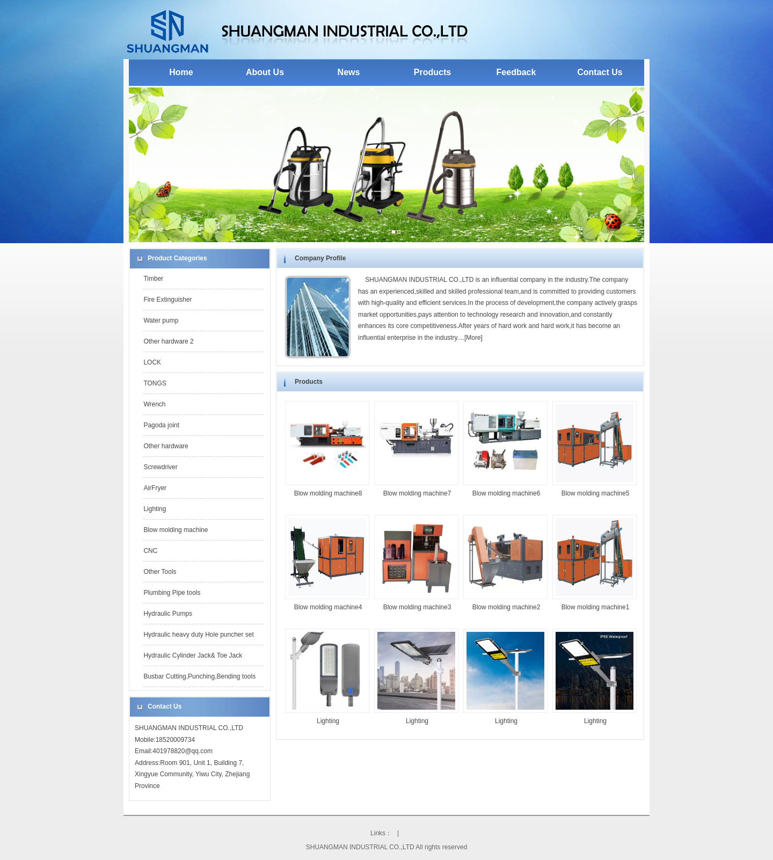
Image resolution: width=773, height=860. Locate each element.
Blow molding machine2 (506, 607)
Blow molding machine (175, 530)
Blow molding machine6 (506, 493)
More (473, 337)
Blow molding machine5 (595, 493)
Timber (153, 278)
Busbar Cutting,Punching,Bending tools (199, 676)
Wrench (154, 404)
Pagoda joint (161, 425)
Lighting (154, 509)
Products (432, 72)
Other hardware (165, 446)
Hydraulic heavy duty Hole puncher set (198, 634)
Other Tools (159, 571)
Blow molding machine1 (595, 607)
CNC (150, 551)
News (349, 72)
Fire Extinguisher (167, 299)
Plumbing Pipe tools (171, 592)
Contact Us (599, 72)
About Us (265, 72)
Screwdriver (160, 467)
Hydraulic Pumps (167, 613)
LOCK (152, 362)
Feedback (516, 72)
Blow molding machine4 (328, 607)
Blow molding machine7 (417, 493)
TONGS (154, 383)
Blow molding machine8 (328, 493)
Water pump (160, 320)
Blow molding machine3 (417, 607)
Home (181, 72)
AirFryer (154, 488)
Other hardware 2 (168, 341)
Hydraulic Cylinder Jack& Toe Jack (192, 655)
